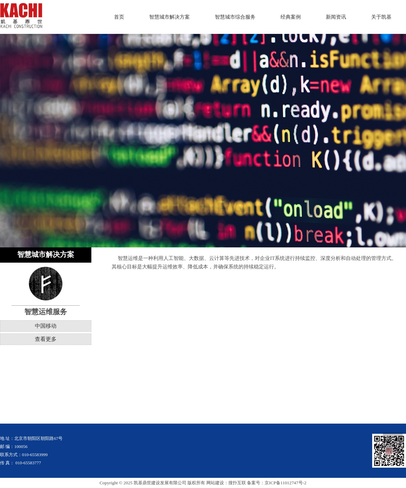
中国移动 (46, 326)
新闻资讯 (336, 17)
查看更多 (46, 339)
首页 (119, 17)
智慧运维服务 (45, 312)
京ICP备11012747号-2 (286, 482)
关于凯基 (381, 17)
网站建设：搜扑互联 (226, 482)
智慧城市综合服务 (235, 17)
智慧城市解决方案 (169, 17)
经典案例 (290, 17)
